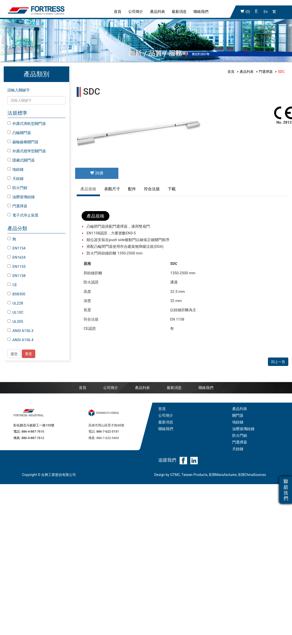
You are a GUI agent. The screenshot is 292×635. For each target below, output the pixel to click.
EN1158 (16, 276)
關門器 (237, 394)
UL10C (15, 312)
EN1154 (16, 248)
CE (12, 285)
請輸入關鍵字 (18, 90)
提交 (14, 354)
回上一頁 (278, 207)
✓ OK (85, 631)
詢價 (96, 173)
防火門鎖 (17, 188)
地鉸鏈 (15, 169)
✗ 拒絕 (5, 486)
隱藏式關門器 (21, 160)
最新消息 (179, 11)
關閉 (3, 466)
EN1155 (16, 266)
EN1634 (16, 257)
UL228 (15, 303)
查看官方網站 (26, 526)
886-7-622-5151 (107, 410)
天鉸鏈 (15, 178)
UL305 (15, 321)
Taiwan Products (194, 453)
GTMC (175, 453)
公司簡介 (135, 11)
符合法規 (152, 189)
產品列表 (157, 11)
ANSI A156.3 (20, 331)
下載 (172, 189)
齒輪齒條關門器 (22, 142)
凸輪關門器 (19, 133)
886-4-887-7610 (33, 410)
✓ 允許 (5, 479)
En (266, 11)
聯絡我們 (201, 11)
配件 (132, 189)
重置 (28, 354)
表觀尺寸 (112, 189)
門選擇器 (17, 206)
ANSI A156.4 (20, 340)
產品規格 (88, 189)
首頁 (117, 11)
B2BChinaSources (252, 453)
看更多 (7, 526)
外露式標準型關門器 (26, 151)
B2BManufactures (223, 453)
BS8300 (16, 294)
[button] (256, 11)
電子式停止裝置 (22, 215)
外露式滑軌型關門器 (26, 123)
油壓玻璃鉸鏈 (21, 197)
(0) (245, 11)
